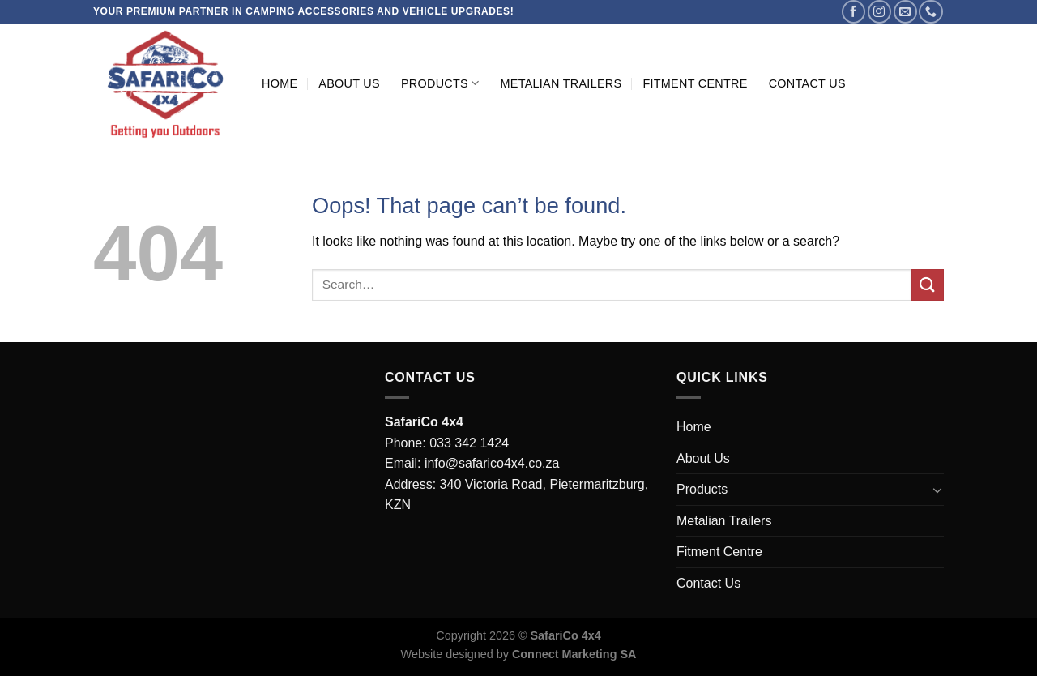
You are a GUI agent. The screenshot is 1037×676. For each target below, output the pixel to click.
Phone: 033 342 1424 (447, 443)
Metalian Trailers (560, 83)
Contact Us (807, 83)
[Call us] (930, 12)
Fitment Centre (694, 83)
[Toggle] (937, 489)
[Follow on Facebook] (853, 12)
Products (440, 83)
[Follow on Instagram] (879, 12)
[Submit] (927, 285)
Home (279, 83)
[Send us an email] (905, 12)
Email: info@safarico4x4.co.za (472, 463)
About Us (349, 83)
